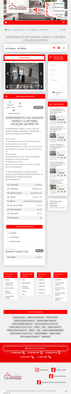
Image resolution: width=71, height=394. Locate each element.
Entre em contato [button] (35, 348)
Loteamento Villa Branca (9, 284)
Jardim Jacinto (9, 288)
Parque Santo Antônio (9, 297)
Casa (23, 280)
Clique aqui (53, 205)
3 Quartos (41, 286)
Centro (7, 280)
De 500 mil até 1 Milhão (60, 294)
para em (24, 320)
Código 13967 (44, 30)
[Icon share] (42, 370)
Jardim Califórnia (8, 292)
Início (8, 30)
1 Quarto (41, 280)
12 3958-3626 (58, 4)
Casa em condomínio (26, 287)
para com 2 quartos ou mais (47, 324)
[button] (8, 73)
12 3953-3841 (58, 15)
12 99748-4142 (58, 7)
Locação (15, 30)
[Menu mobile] (6, 22)
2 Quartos (41, 283)
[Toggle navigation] (63, 22)
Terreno (24, 291)
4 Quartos (41, 289)
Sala (23, 294)
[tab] (11, 58)
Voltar (63, 30)
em (36, 317)
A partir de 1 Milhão (59, 299)
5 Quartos (41, 293)
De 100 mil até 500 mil (59, 289)
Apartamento (33, 30)
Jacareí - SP (23, 30)
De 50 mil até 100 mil (59, 284)
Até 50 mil (58, 280)
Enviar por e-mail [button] (58, 93)
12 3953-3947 (42, 357)
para (18, 317)
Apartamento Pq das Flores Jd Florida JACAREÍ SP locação (57, 181)
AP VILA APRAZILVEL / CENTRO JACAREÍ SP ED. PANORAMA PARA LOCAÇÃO (57, 111)
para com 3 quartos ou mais (21, 333)
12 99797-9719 (58, 11)
